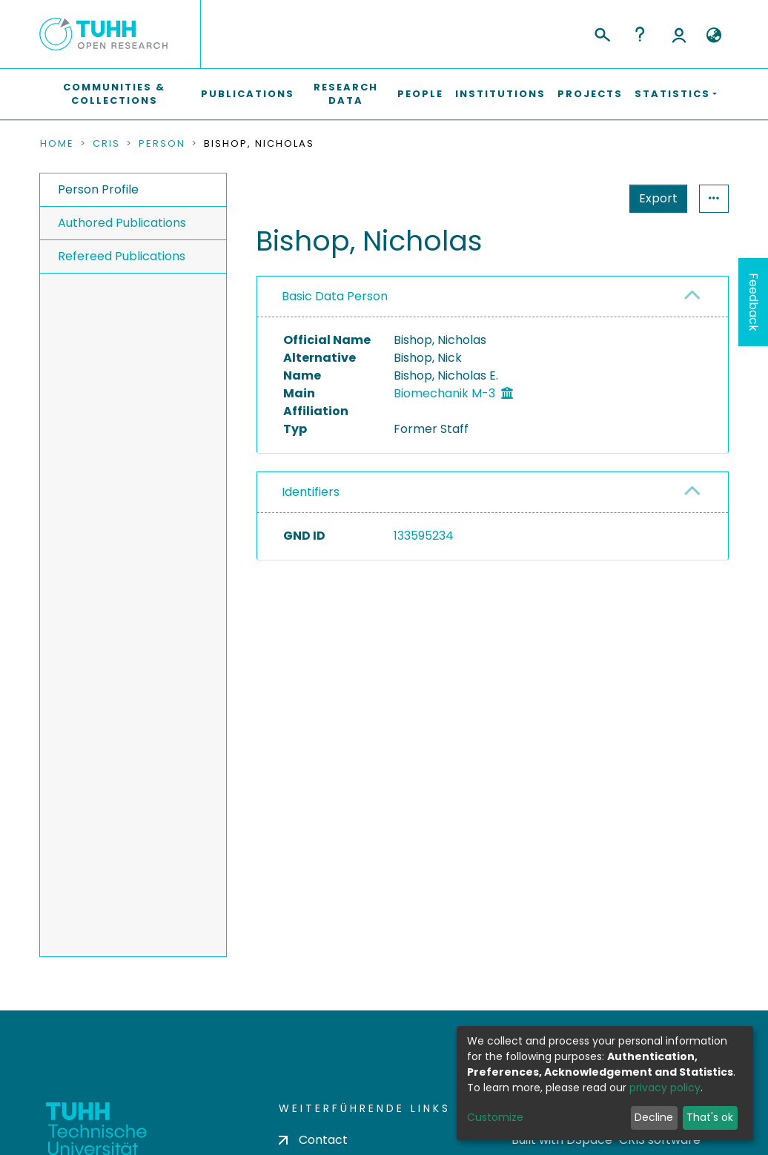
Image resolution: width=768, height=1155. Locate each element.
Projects (590, 94)
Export (585, 198)
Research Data (346, 93)
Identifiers (311, 491)
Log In (679, 34)
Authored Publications (122, 222)
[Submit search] (601, 33)
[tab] (492, 297)
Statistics (654, 198)
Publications (247, 94)
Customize (495, 1117)
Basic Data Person (335, 296)
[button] (713, 35)
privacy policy (665, 1087)
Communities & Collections (114, 93)
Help (639, 34)
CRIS (106, 143)
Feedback (753, 302)
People (420, 94)
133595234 (424, 535)
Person (162, 143)
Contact (313, 1139)
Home (57, 143)
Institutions (500, 94)
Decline (654, 1117)
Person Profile (98, 189)
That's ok (709, 1117)
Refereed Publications (121, 256)
